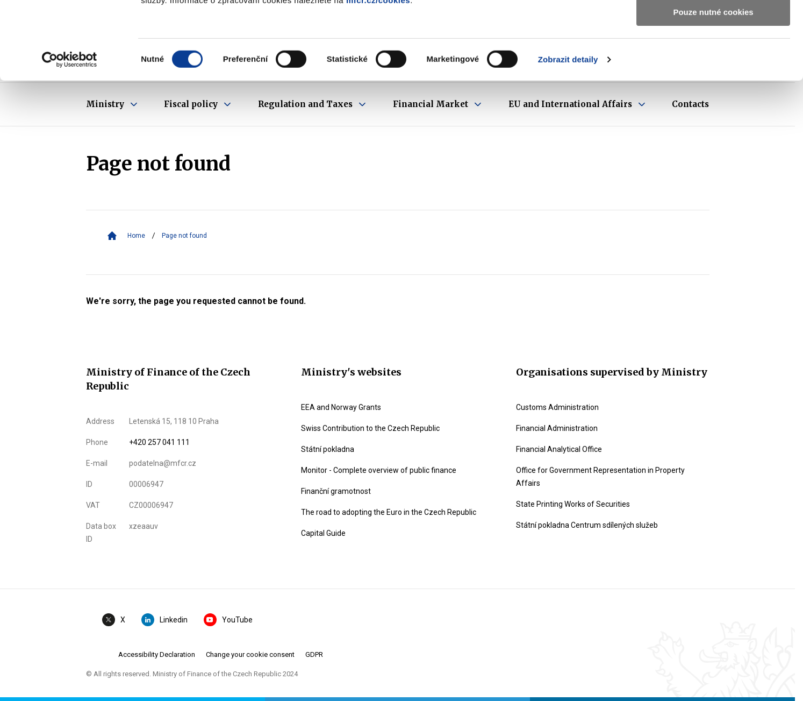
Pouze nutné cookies (713, 89)
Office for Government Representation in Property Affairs (600, 476)
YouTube (228, 619)
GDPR (314, 654)
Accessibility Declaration (156, 654)
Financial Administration (557, 428)
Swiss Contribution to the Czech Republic (370, 428)
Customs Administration (557, 407)
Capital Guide (323, 533)
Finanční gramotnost (336, 491)
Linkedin (164, 619)
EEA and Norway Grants (341, 407)
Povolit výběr (713, 58)
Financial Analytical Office (559, 449)
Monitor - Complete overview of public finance (378, 470)
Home (136, 235)
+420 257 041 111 (159, 442)
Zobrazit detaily (568, 136)
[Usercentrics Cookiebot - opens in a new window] (70, 137)
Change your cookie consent (250, 654)
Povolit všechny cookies (713, 26)
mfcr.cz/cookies (378, 77)
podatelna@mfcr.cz (162, 463)
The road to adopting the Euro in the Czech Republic (388, 512)
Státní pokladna (327, 449)
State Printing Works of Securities (573, 504)
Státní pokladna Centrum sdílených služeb (587, 525)
